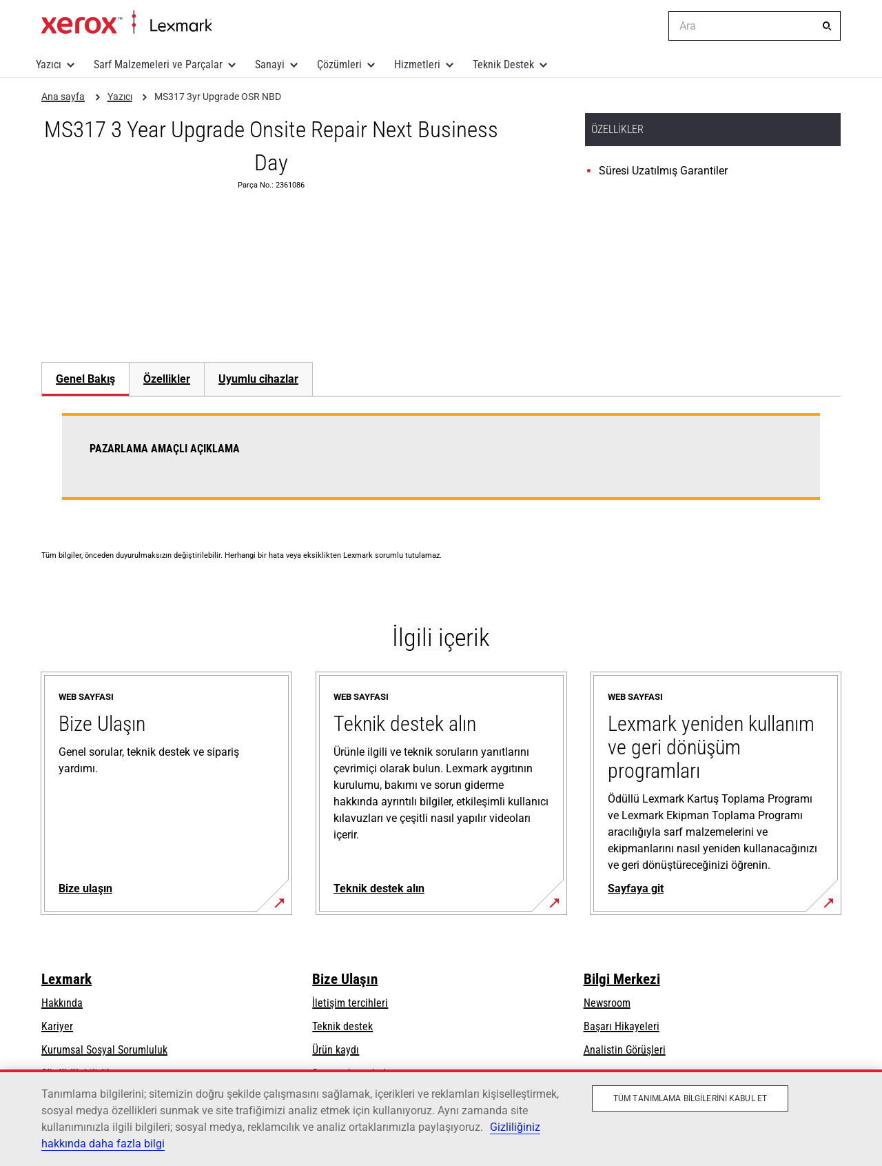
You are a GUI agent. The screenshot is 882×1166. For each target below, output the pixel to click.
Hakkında (62, 1002)
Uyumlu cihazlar (258, 378)
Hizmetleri (417, 64)
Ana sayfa (126, 22)
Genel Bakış (85, 378)
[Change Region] (647, 26)
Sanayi (270, 64)
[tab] (85, 379)
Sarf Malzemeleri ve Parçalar (158, 64)
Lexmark (66, 979)
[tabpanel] (441, 464)
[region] (441, 1117)
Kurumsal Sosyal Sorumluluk (104, 1049)
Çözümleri (339, 64)
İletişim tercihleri (350, 1002)
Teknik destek (342, 1026)
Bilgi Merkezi (622, 979)
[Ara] (827, 26)
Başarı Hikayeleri (621, 1026)
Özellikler (166, 378)
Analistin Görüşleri (625, 1049)
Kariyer (57, 1026)
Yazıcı (48, 64)
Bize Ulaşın (345, 979)
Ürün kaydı (335, 1049)
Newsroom (607, 1002)
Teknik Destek (503, 64)
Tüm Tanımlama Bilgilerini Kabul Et (690, 1098)
